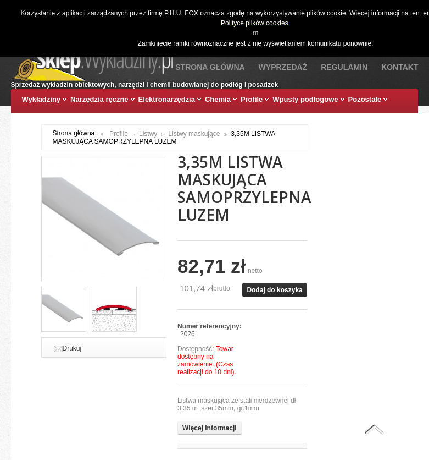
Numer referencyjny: (209, 326)
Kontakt (399, 67)
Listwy (148, 134)
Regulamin (344, 67)
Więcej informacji (209, 428)
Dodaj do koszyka (274, 290)
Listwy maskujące (194, 134)
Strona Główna (209, 67)
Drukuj (72, 348)
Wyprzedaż (283, 67)
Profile (118, 134)
